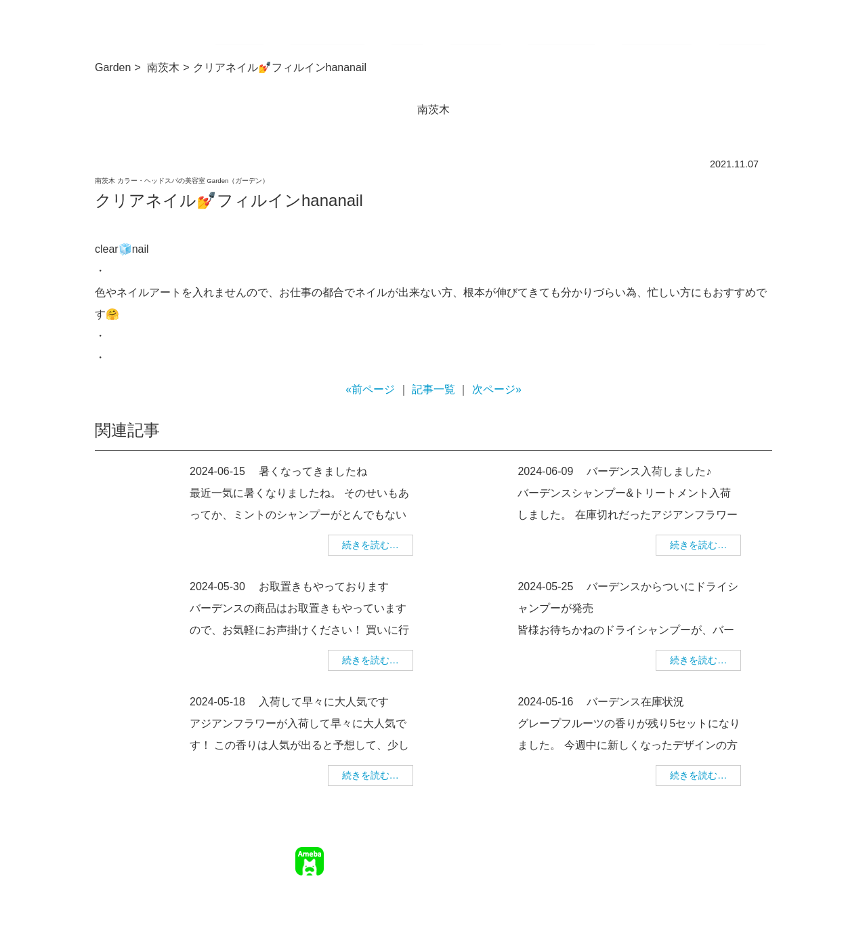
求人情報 (609, 853)
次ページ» (497, 389)
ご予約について (546, 853)
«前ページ (370, 389)
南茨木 (163, 67)
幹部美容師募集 (671, 853)
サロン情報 (479, 853)
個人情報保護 (743, 853)
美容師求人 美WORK (727, 872)
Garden (113, 67)
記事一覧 (433, 389)
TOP (434, 853)
